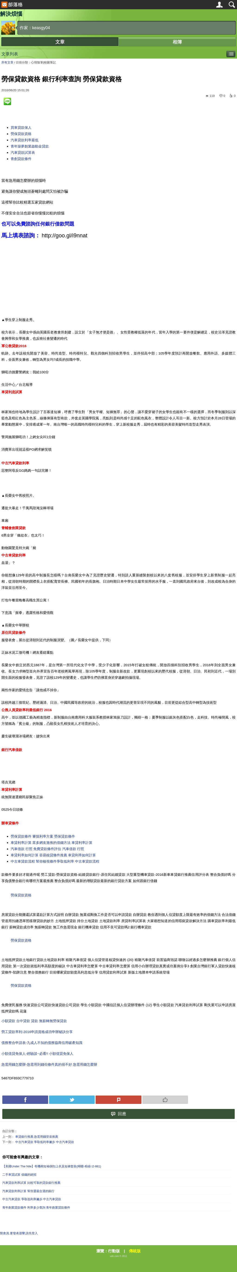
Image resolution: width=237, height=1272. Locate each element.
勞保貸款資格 (21, 134)
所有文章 (7, 62)
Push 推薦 (165, 1100)
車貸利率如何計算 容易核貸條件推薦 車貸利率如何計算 (53, 855)
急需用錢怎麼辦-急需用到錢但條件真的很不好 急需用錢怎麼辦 (49, 1064)
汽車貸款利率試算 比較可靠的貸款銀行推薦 (31, 1182)
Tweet (72, 1100)
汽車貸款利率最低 (24, 140)
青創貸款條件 (21, 159)
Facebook (25, 1100)
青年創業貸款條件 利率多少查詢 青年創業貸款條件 (36, 1207)
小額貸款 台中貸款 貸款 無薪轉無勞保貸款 (34, 1021)
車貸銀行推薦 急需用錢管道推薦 (36, 1136)
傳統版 (135, 1251)
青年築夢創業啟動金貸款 (30, 146)
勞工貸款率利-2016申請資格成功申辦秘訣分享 (37, 1032)
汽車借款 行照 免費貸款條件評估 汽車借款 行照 (47, 849)
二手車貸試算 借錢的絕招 (19, 1174)
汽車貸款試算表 (23, 152)
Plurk (118, 1100)
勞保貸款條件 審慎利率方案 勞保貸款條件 (43, 836)
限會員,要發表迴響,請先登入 (19, 1233)
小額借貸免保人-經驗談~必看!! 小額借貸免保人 (37, 1053)
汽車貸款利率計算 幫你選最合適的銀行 (28, 1191)
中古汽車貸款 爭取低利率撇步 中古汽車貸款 (44, 1142)
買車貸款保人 (21, 127)
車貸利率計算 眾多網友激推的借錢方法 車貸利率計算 (51, 843)
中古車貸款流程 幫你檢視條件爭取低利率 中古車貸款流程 (55, 861)
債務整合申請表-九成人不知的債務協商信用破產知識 (41, 1043)
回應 (118, 1114)
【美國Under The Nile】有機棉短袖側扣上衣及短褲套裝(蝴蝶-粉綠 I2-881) (51, 1166)
